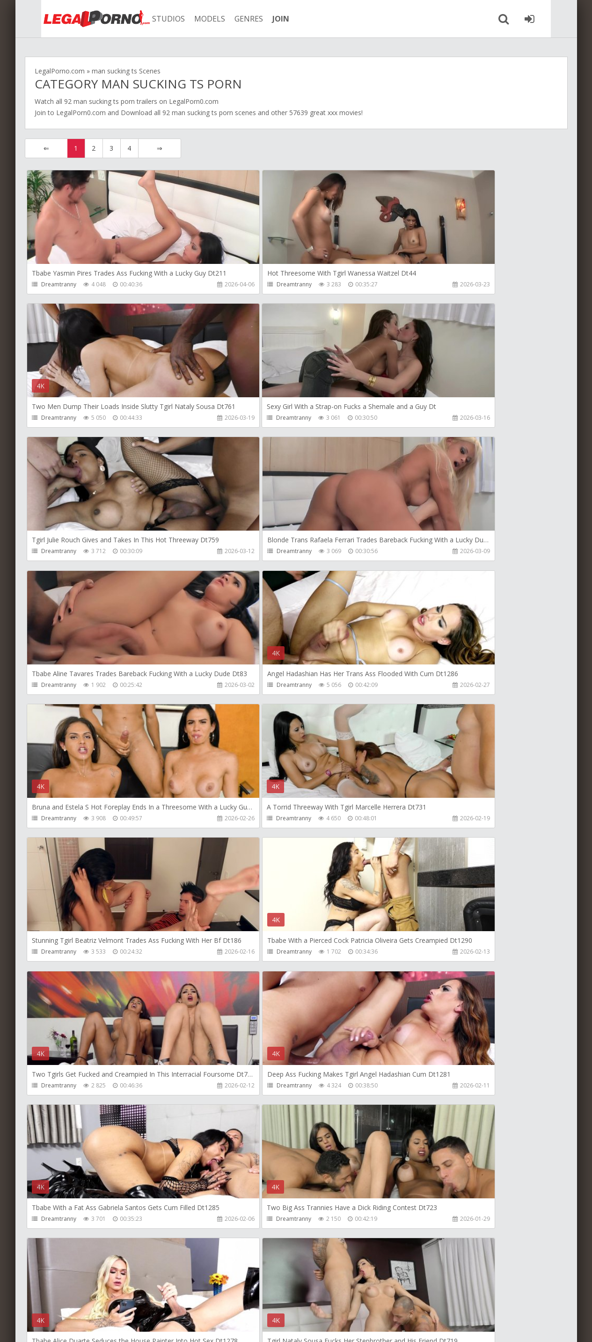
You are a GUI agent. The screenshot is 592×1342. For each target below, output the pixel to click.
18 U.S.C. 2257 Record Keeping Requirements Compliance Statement (323, 1325)
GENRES (233, 19)
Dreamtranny (59, 284)
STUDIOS (153, 19)
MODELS (194, 19)
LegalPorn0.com (81, 112)
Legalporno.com (76, 18)
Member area (90, 1297)
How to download (158, 1297)
